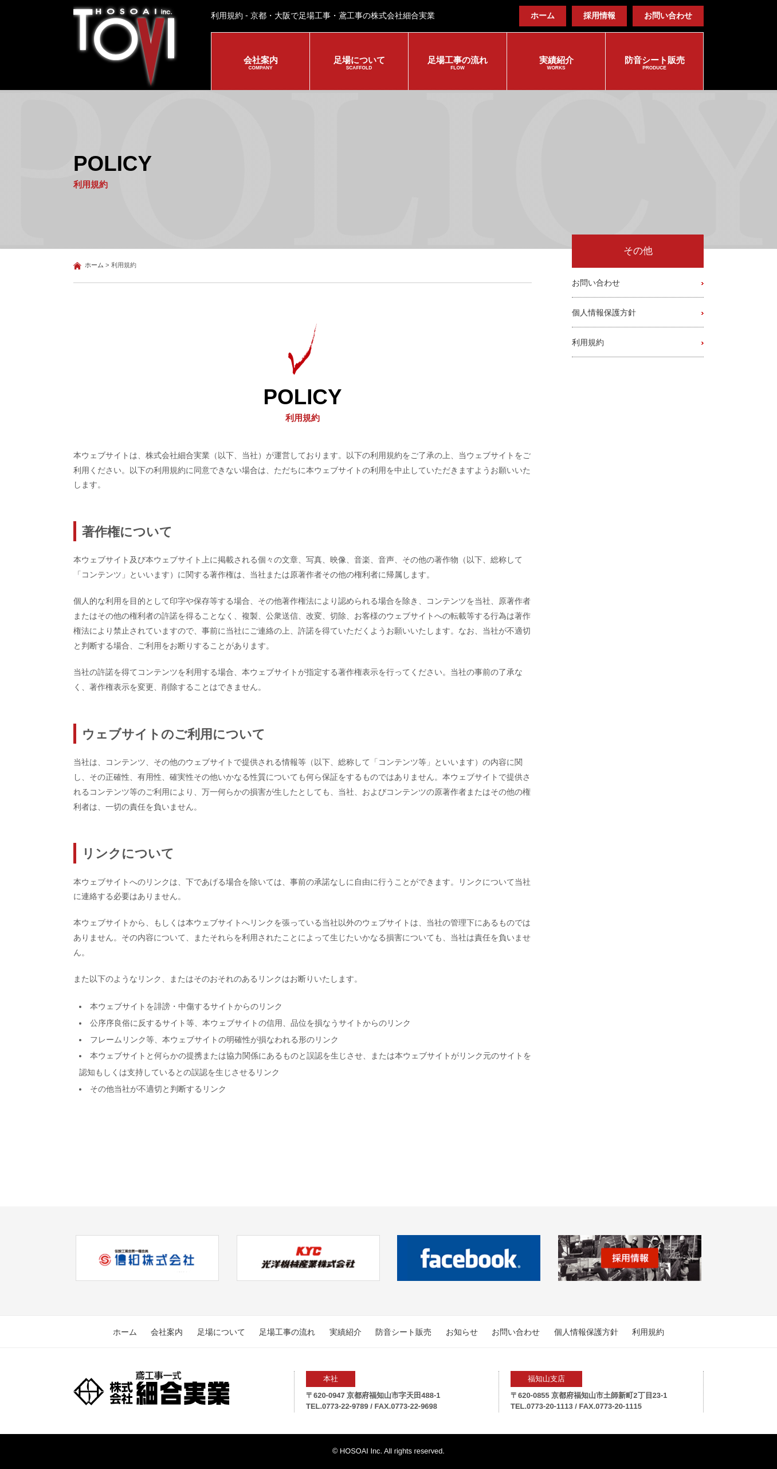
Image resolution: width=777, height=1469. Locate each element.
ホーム (543, 15)
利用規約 (588, 342)
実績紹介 (556, 63)
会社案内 (260, 63)
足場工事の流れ (458, 63)
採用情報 (599, 15)
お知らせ (462, 1332)
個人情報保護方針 (604, 312)
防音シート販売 (654, 63)
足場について (359, 63)
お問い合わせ (668, 15)
